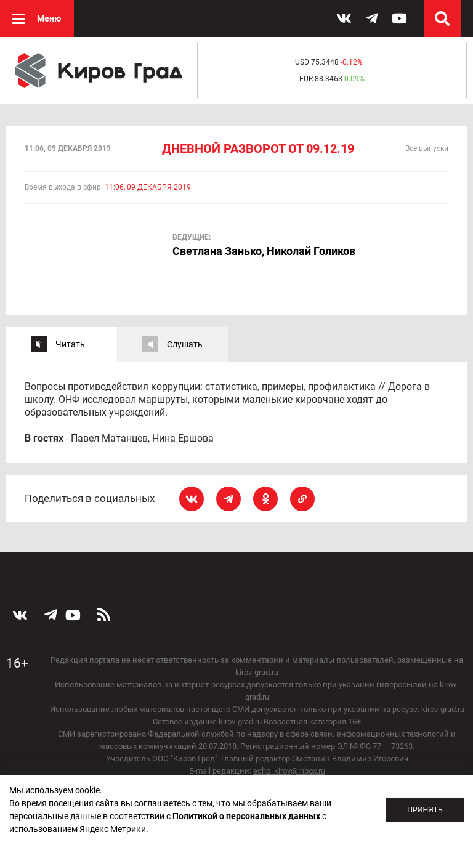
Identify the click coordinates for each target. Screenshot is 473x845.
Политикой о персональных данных (246, 816)
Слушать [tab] (185, 344)
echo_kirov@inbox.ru (289, 770)
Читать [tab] (70, 344)
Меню (49, 18)
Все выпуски (426, 148)
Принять (425, 810)
